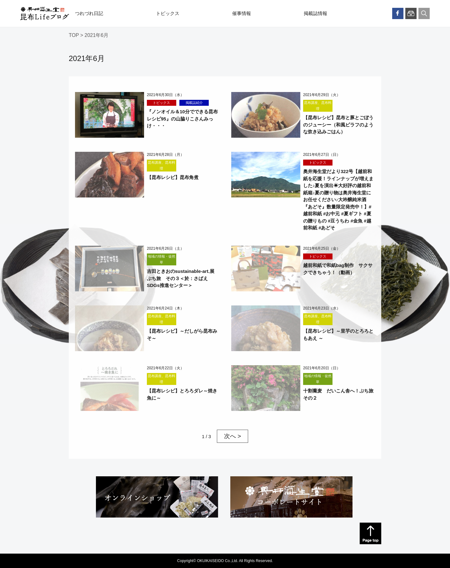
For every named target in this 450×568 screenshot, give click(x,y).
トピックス (167, 13)
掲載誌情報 (315, 13)
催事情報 (241, 13)
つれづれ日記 (89, 13)
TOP (74, 35)
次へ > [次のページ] (232, 436)
